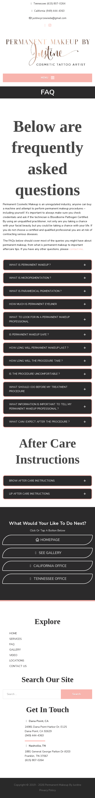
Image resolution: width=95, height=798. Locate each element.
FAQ (11, 644)
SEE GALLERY (47, 553)
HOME (13, 633)
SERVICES (15, 639)
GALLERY (15, 649)
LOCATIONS (16, 660)
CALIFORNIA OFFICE (47, 566)
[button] (47, 264)
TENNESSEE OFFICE (47, 578)
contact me (76, 249)
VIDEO (13, 655)
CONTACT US (18, 666)
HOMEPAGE (47, 539)
